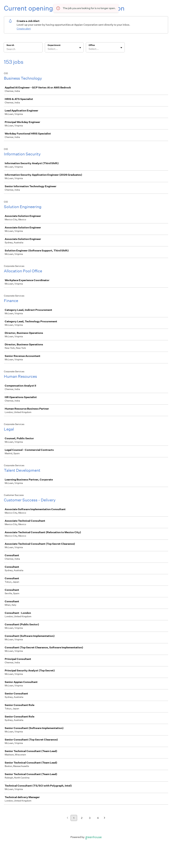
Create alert (24, 28)
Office (92, 45)
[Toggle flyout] (80, 48)
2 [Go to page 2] (81, 817)
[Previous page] (67, 818)
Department (54, 45)
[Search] (23, 49)
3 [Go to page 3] (90, 817)
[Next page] (104, 818)
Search (10, 45)
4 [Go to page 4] (98, 817)
